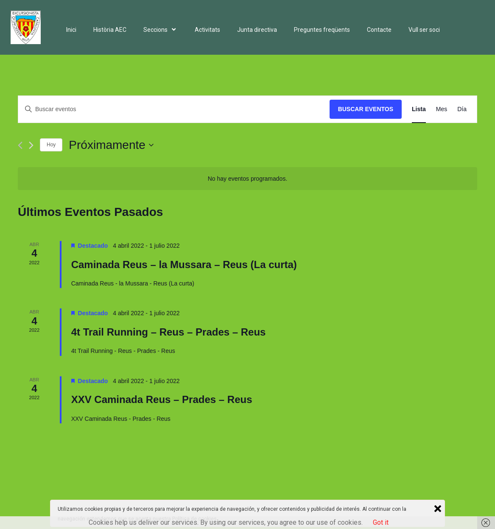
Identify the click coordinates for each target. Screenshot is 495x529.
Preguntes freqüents (322, 29)
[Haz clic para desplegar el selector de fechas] (111, 145)
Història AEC (109, 29)
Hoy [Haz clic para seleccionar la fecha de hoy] (51, 145)
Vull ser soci (424, 29)
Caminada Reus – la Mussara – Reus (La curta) (184, 264)
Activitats (207, 29)
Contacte (379, 29)
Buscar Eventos (365, 109)
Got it (381, 522)
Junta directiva (257, 29)
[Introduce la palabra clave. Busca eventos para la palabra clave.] (174, 109)
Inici (71, 29)
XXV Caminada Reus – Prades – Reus (161, 399)
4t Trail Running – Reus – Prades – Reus (168, 332)
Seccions (160, 29)
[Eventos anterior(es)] (20, 145)
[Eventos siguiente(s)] (31, 145)
